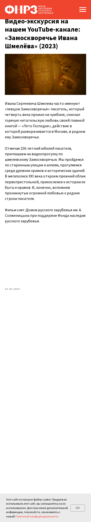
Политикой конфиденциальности (36, 516)
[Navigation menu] (82, 9)
